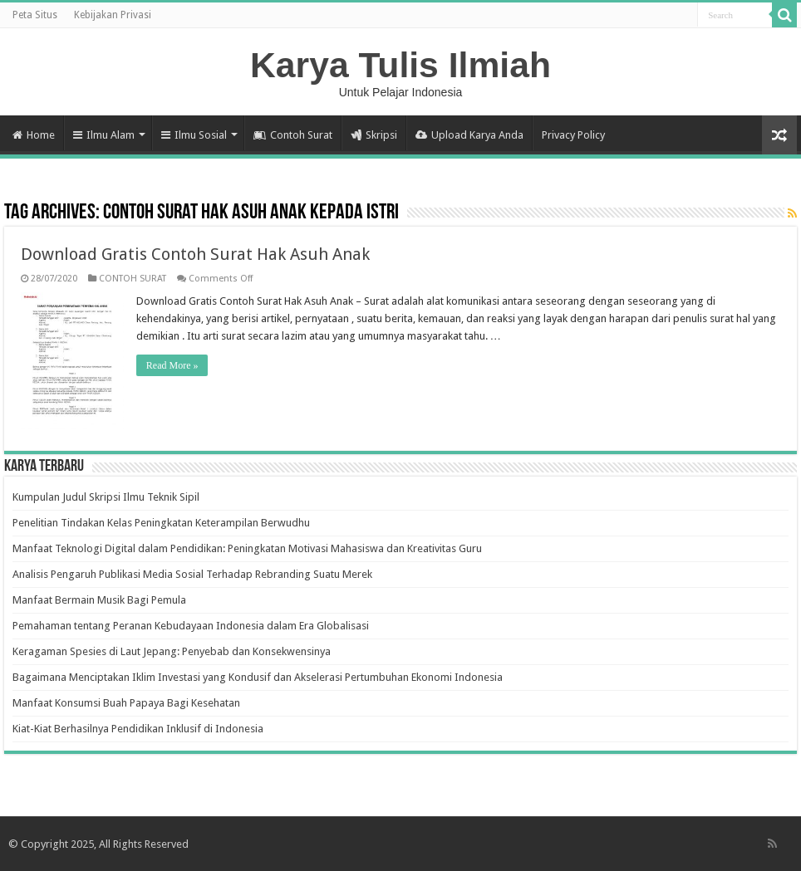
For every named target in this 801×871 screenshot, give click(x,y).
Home (33, 135)
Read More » (172, 365)
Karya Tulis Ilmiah (400, 65)
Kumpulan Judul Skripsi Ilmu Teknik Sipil (105, 497)
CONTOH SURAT (132, 278)
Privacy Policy (573, 135)
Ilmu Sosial (194, 135)
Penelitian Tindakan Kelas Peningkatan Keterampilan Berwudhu (161, 522)
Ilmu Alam (104, 135)
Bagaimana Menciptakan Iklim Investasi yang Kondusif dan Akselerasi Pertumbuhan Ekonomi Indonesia (257, 677)
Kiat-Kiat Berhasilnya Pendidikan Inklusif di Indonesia (137, 728)
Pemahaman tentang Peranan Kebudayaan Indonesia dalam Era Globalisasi (190, 625)
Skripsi (374, 135)
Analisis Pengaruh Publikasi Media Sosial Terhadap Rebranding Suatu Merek (192, 574)
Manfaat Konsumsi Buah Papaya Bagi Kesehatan (126, 703)
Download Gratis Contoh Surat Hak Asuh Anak (195, 254)
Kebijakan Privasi (112, 15)
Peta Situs (34, 15)
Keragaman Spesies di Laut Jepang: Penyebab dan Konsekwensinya (171, 651)
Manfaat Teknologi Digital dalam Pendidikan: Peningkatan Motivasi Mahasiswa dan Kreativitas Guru (247, 548)
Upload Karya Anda (469, 135)
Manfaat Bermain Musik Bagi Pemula (99, 600)
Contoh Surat (292, 135)
